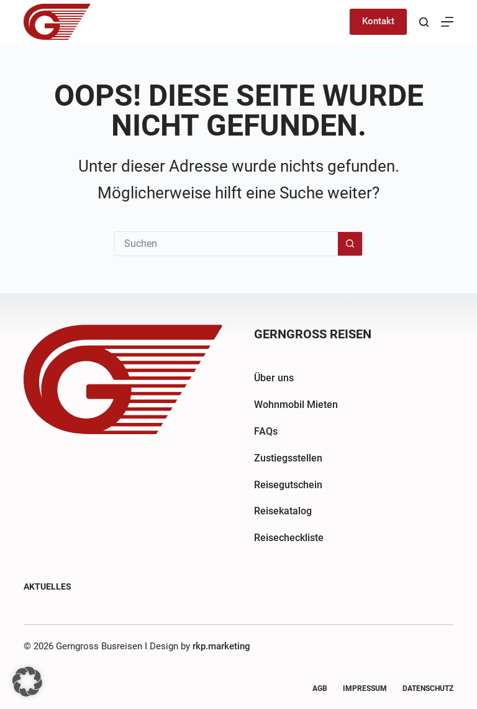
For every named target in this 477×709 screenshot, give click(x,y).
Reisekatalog (283, 511)
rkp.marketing (221, 646)
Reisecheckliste (289, 538)
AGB (319, 688)
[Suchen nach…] (226, 243)
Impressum (365, 688)
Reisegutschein (288, 485)
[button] (27, 681)
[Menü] (447, 22)
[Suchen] (424, 22)
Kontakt (378, 21)
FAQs (266, 431)
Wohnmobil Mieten (296, 404)
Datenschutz (427, 688)
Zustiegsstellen (288, 458)
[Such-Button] (350, 243)
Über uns (274, 378)
